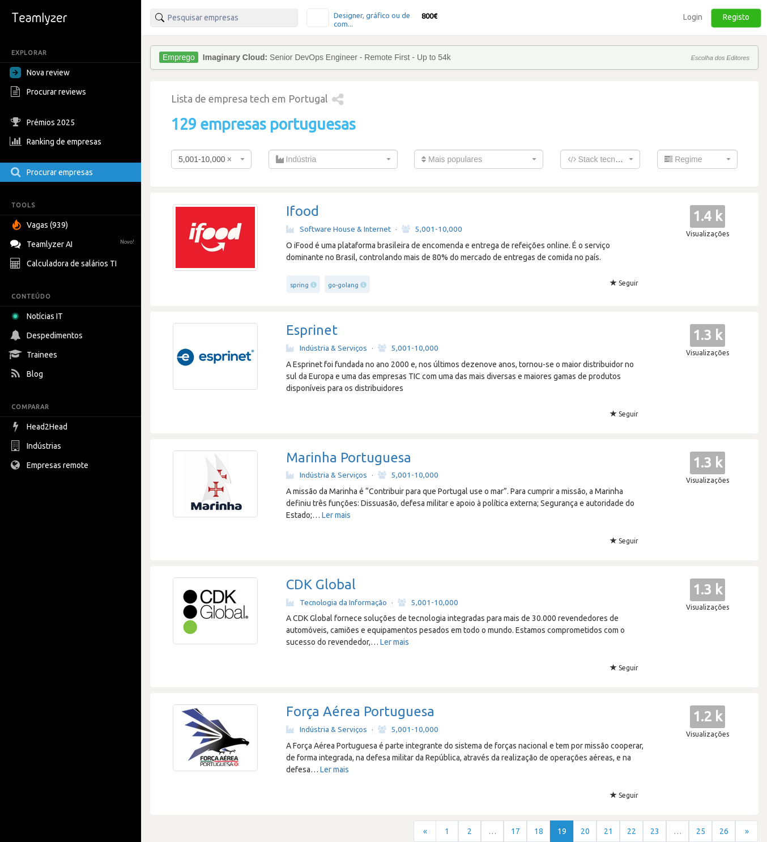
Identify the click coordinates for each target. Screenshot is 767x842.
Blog (27, 374)
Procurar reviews (49, 91)
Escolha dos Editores (720, 57)
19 (561, 831)
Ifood (302, 211)
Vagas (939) (40, 225)
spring (299, 285)
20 (585, 831)
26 (723, 831)
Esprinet (312, 330)
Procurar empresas (52, 172)
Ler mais (336, 515)
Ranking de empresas (56, 141)
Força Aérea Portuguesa (360, 711)
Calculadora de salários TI (64, 263)
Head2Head (39, 426)
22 (631, 831)
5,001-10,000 (432, 228)
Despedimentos (47, 335)
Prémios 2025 (43, 122)
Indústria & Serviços (326, 347)
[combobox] (211, 159)
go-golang (343, 285)
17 (515, 831)
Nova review (40, 72)
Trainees (34, 354)
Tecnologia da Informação (336, 602)
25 (700, 831)
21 (608, 831)
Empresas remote (50, 465)
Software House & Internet (338, 228)
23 (654, 831)
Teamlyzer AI (73, 242)
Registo (736, 17)
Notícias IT (38, 316)
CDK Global (321, 584)
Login (692, 17)
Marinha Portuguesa (348, 457)
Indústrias (36, 445)
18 (538, 831)
